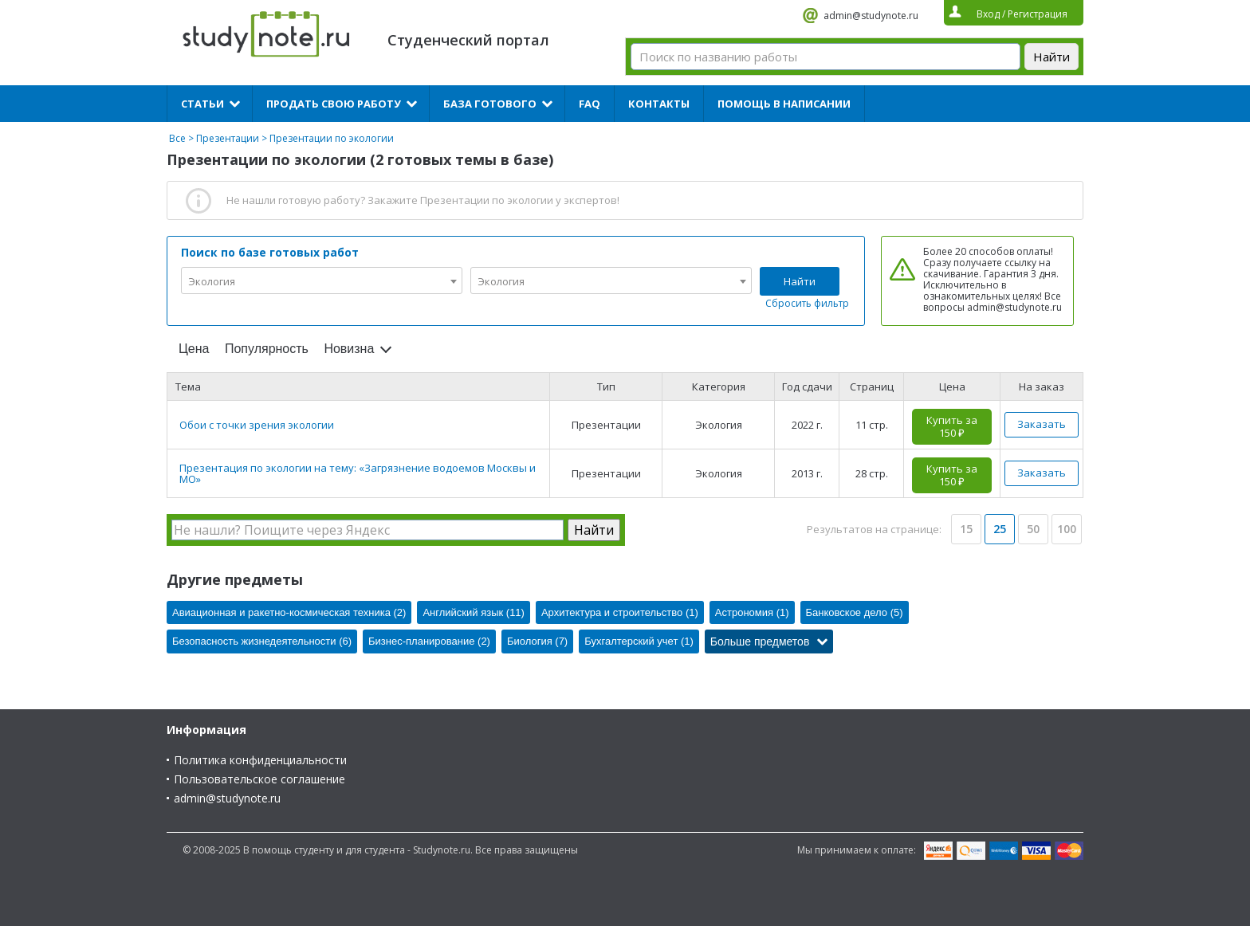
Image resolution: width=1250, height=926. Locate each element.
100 (1066, 528)
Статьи (202, 103)
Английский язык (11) (474, 612)
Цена (194, 348)
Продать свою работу (333, 103)
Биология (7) (537, 641)
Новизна (349, 348)
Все (177, 138)
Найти (800, 281)
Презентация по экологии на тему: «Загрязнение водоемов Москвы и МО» (357, 473)
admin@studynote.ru (871, 15)
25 (999, 528)
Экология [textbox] (211, 281)
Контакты (659, 103)
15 (966, 528)
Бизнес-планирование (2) (429, 641)
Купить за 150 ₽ (951, 426)
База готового (490, 103)
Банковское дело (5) (854, 612)
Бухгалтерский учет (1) (639, 641)
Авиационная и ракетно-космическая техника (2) (289, 612)
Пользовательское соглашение (259, 779)
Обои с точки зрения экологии (256, 425)
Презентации (227, 138)
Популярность (267, 348)
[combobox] (321, 280)
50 (1033, 528)
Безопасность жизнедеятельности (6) (262, 641)
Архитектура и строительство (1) (619, 612)
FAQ (589, 103)
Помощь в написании (784, 103)
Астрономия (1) (752, 612)
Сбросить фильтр (807, 303)
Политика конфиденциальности (260, 759)
